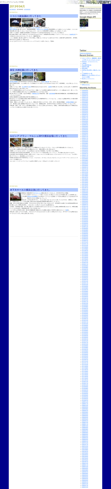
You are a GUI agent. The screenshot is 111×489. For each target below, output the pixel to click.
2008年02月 (85, 439)
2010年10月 (85, 385)
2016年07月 (85, 269)
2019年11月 (85, 208)
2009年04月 (85, 415)
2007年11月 (85, 444)
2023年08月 (85, 143)
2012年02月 (85, 357)
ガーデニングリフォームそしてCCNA (12, 2)
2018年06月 (85, 232)
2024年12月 (85, 116)
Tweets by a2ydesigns (85, 53)
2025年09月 (85, 101)
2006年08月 (85, 470)
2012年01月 (85, 359)
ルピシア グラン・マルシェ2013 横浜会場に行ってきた (38, 135)
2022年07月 (85, 162)
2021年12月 (85, 169)
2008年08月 (85, 429)
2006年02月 (85, 480)
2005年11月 (85, 485)
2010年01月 (85, 400)
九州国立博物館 (70, 102)
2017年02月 (85, 259)
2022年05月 (85, 163)
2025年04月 (85, 109)
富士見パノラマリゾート (88, 78)
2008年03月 (85, 437)
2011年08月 (85, 368)
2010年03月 (85, 397)
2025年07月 (85, 104)
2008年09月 (85, 427)
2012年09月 (85, 346)
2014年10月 (85, 303)
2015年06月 (85, 291)
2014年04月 (85, 313)
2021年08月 (85, 175)
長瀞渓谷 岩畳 (85, 66)
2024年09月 (85, 121)
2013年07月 (85, 329)
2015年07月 (85, 289)
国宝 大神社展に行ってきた (24, 69)
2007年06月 (85, 453)
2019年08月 (85, 213)
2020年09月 (85, 192)
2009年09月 (85, 407)
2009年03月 (85, 417)
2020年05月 (85, 199)
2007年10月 (85, 446)
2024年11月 (85, 118)
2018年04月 (85, 235)
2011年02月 (85, 378)
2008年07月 (85, 431)
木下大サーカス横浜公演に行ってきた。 (30, 189)
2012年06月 (85, 351)
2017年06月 (85, 252)
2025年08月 (85, 102)
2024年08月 (85, 123)
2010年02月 (85, 398)
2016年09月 (85, 266)
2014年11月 (85, 301)
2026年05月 (85, 90)
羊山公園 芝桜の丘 (86, 65)
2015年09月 (85, 286)
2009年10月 (85, 405)
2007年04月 (85, 456)
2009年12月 (85, 402)
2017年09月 (85, 247)
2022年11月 (85, 155)
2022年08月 (85, 160)
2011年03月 (85, 376)
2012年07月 (85, 349)
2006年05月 (85, 475)
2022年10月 (85, 157)
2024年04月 (85, 129)
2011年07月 (85, 369)
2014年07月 (85, 308)
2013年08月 (85, 327)
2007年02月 (85, 460)
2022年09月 (85, 158)
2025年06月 (85, 106)
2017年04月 (85, 255)
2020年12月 (85, 189)
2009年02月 (85, 419)
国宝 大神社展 (13, 29)
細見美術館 (52, 93)
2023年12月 (85, 136)
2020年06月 (85, 198)
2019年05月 (85, 218)
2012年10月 (85, 344)
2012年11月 (85, 342)
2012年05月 (85, 352)
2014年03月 (85, 315)
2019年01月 (85, 225)
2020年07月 (85, 196)
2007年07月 (85, 451)
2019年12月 (85, 206)
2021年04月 (85, 182)
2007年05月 (85, 454)
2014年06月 (85, 310)
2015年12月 (85, 281)
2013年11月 (85, 322)
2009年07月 (85, 410)
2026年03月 (85, 92)
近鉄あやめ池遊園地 (32, 196)
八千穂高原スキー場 (87, 73)
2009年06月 (85, 412)
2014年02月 (85, 317)
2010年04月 (85, 395)
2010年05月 (85, 393)
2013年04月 (85, 334)
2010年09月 (85, 386)
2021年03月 (85, 184)
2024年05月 (85, 128)
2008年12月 (85, 422)
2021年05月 (85, 181)
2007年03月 (85, 458)
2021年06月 (85, 179)
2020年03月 (85, 203)
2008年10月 (85, 426)
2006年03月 (85, 478)
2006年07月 (85, 471)
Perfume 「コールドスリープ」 (90, 61)
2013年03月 (27, 9)
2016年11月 (85, 264)
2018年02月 (85, 238)
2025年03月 (85, 111)
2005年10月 (85, 487)
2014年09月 (85, 305)
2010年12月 (85, 381)
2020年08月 (85, 194)
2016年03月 (85, 276)
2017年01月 (85, 260)
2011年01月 (85, 380)
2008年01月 (85, 441)
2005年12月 (85, 483)
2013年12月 (85, 320)
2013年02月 (85, 337)
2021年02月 (85, 186)
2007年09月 (85, 448)
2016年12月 (85, 262)
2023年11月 (85, 138)
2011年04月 (85, 374)
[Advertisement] (44, 53)
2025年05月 (85, 107)
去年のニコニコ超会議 (42, 29)
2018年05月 (85, 233)
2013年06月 (85, 330)
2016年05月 (85, 272)
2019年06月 (85, 216)
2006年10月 (85, 466)
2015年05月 (85, 293)
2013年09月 (85, 325)
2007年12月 (85, 443)
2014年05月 (85, 312)
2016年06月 (85, 271)
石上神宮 (24, 86)
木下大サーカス (38, 193)
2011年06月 (85, 371)
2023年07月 (85, 145)
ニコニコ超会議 (35, 27)
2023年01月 (85, 153)
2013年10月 (85, 323)
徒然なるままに (86, 84)
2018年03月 (85, 237)
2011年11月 (85, 363)
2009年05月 (85, 414)
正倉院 (50, 86)
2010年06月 (85, 392)
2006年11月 (85, 465)
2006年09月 (85, 468)
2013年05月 (13, 9)
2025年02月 (85, 112)
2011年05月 (85, 373)
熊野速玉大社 (35, 93)
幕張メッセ (12, 27)
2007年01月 (85, 461)
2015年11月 (85, 283)
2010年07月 (85, 390)
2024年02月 (85, 133)
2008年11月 (85, 424)
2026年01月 (85, 95)
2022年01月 (85, 167)
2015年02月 (85, 296)
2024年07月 (85, 124)
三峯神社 (84, 63)
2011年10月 (85, 364)
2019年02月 (85, 223)
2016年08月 (85, 267)
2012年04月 (85, 354)
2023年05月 (85, 148)
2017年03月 (85, 257)
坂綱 (67, 210)
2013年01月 (85, 339)
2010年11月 (85, 383)
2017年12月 (85, 242)
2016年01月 (85, 279)
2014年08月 (85, 306)
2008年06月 (85, 432)
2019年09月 (85, 211)
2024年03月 (85, 131)
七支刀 (29, 86)
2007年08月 (85, 449)
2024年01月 (85, 135)
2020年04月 (85, 201)
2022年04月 (85, 165)
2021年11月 (85, 170)
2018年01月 (85, 240)
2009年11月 (85, 403)
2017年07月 (85, 250)
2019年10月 (85, 209)
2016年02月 (85, 277)
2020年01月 (85, 204)
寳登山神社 (85, 68)
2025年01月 (85, 114)
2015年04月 (85, 295)
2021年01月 (85, 187)
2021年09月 (85, 174)
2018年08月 (85, 230)
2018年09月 (85, 228)
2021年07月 (85, 177)
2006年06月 (85, 473)
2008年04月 (85, 436)
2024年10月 (85, 119)
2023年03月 (85, 150)
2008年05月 (85, 434)
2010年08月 (85, 388)
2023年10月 (85, 140)
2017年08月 (85, 249)
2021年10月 (85, 172)
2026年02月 (85, 94)
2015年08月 (85, 288)
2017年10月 (85, 245)
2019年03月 (85, 221)
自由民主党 (72, 34)
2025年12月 (85, 97)
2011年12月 (85, 361)
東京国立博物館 (14, 81)
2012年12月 (85, 340)
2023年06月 (85, 146)
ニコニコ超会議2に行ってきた (25, 15)
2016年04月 (85, 274)
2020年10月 (85, 191)
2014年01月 (85, 318)
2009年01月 (85, 420)
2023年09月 (85, 141)
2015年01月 (85, 298)
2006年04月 (85, 477)
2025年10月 (85, 99)
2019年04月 (85, 220)
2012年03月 (85, 356)
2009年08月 (85, 409)
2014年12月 (85, 300)
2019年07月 (85, 215)
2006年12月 (85, 463)
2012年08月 (85, 347)
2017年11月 (85, 243)
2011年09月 (85, 366)
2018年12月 (85, 226)
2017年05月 (85, 254)
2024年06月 (85, 126)
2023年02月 (85, 152)
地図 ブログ (83, 27)
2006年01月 (85, 482)
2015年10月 (85, 284)
